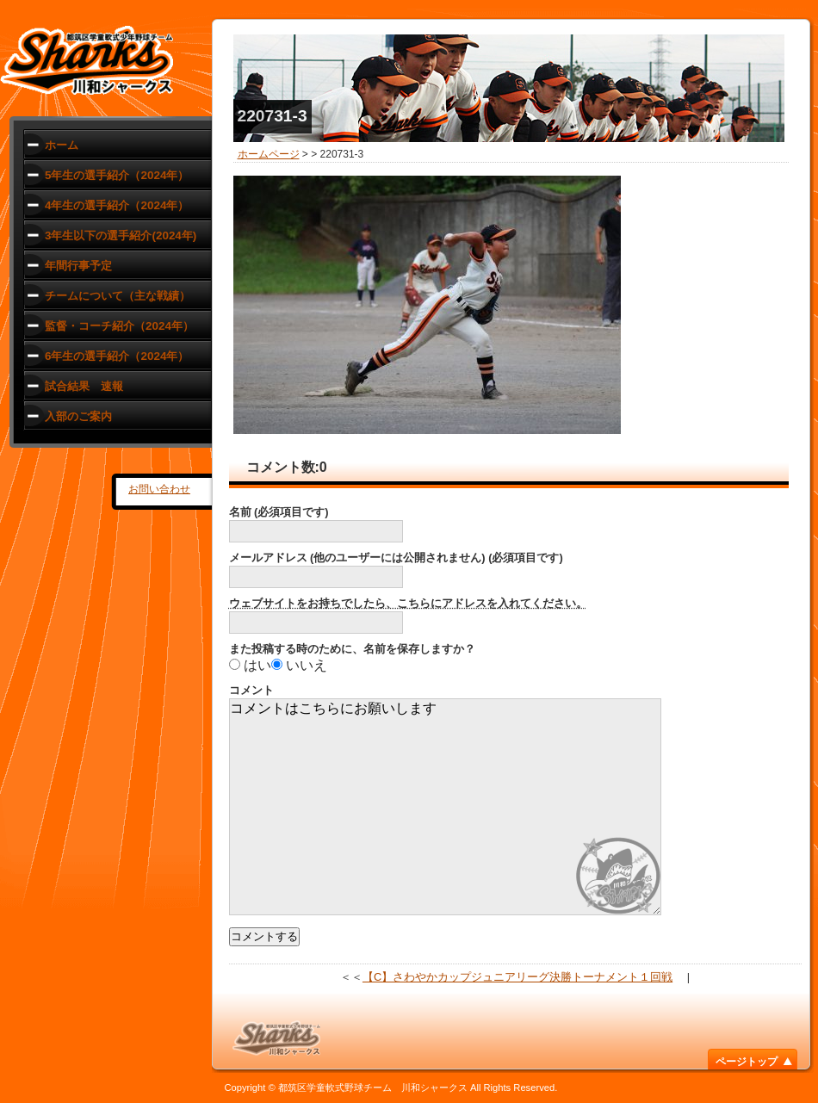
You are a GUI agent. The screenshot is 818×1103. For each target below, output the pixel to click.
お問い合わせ (159, 489)
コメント (251, 690)
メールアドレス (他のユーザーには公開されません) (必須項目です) (396, 557)
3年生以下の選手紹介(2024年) (120, 235)
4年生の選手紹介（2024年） (117, 205)
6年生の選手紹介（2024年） (117, 356)
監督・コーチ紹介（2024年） (119, 325)
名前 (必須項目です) (279, 511)
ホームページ (269, 154)
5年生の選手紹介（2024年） (117, 175)
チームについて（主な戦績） (117, 295)
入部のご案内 (78, 416)
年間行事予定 (78, 265)
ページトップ (747, 1062)
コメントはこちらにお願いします (445, 806)
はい (257, 665)
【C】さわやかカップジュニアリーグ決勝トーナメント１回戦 (517, 976)
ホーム (61, 145)
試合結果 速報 (84, 386)
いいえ (306, 665)
